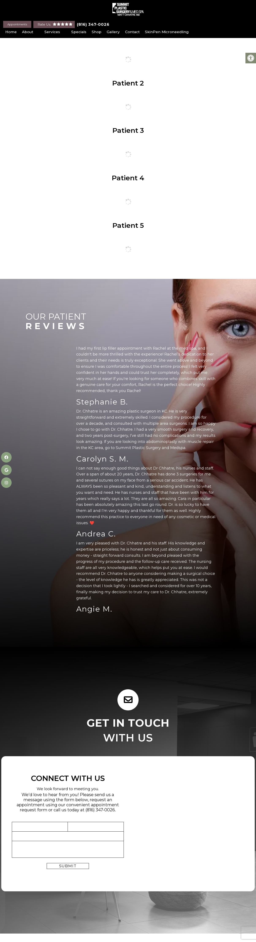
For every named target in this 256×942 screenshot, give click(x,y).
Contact (132, 32)
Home (11, 32)
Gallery (113, 32)
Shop (96, 32)
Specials (78, 32)
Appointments (17, 24)
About (27, 32)
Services (52, 32)
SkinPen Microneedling (167, 32)
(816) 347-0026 (93, 24)
